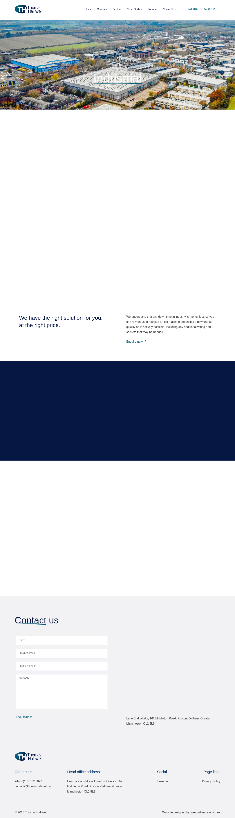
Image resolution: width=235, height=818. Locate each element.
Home (88, 9)
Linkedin (162, 781)
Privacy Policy (211, 781)
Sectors (117, 9)
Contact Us (169, 9)
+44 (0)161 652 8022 (201, 9)
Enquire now (134, 341)
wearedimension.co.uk (205, 812)
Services (102, 9)
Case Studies (134, 9)
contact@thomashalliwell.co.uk (35, 786)
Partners (152, 9)
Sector (117, 66)
